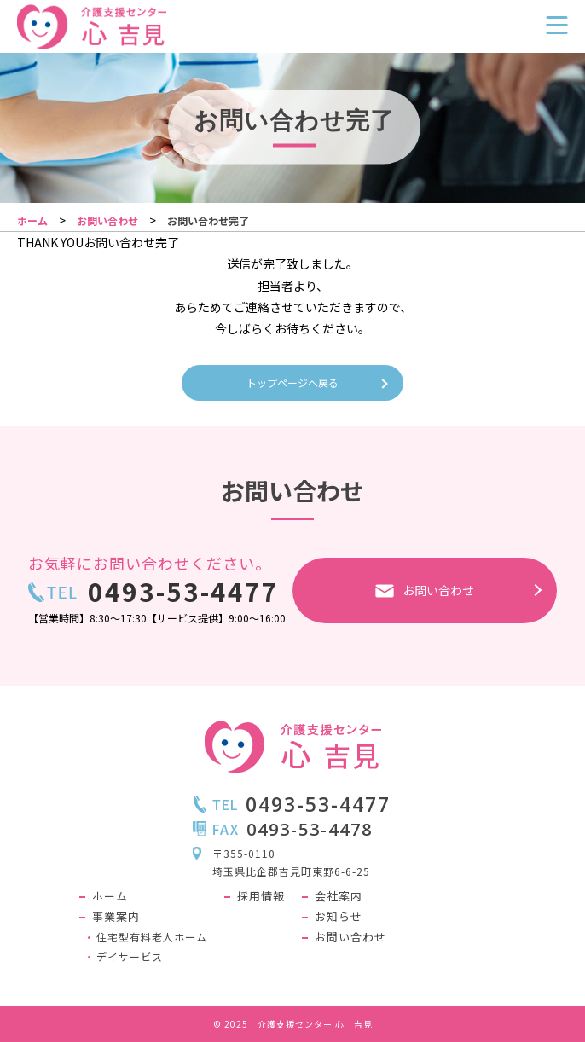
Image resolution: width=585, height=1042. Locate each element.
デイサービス (129, 957)
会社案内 (338, 896)
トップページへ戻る (292, 382)
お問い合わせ (350, 937)
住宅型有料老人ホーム (151, 937)
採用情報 (261, 896)
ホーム (110, 896)
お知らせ (338, 917)
